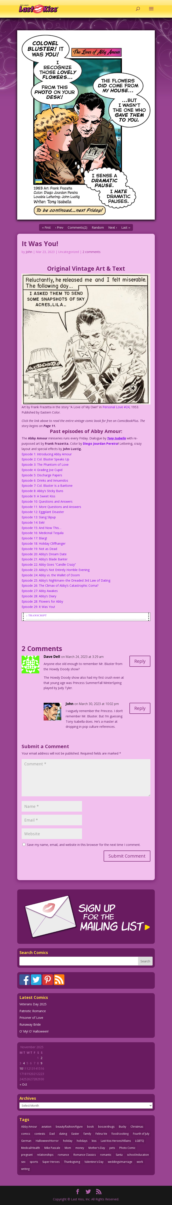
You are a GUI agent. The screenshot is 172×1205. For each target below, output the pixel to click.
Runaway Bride (30, 1024)
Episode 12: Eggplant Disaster (43, 512)
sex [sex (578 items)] (23, 1162)
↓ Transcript (36, 615)
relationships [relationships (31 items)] (45, 1155)
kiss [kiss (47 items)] (94, 1141)
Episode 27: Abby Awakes (40, 591)
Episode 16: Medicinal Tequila (43, 533)
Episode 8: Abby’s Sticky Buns (42, 491)
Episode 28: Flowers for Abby (42, 601)
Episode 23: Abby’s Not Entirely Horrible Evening (56, 570)
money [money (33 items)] (79, 1148)
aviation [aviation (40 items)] (46, 1126)
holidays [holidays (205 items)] (82, 1141)
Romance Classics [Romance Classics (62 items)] (84, 1155)
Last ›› (125, 227)
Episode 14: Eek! (33, 522)
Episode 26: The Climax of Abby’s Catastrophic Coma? (60, 585)
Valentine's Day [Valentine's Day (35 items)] (93, 1162)
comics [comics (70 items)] (25, 1134)
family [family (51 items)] (87, 1134)
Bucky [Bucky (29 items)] (122, 1126)
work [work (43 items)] (140, 1162)
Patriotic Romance (32, 1011)
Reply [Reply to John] (140, 708)
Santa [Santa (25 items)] (119, 1155)
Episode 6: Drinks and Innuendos (45, 480)
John (29, 252)
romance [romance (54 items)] (63, 1155)
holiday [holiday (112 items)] (67, 1141)
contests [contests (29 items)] (39, 1134)
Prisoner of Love (31, 1017)
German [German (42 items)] (26, 1141)
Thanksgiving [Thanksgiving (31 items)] (72, 1162)
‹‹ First (46, 227)
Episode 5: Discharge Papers (42, 475)
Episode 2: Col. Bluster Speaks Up (45, 459)
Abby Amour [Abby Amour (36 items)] (29, 1126)
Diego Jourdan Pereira (100, 443)
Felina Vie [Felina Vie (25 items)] (101, 1134)
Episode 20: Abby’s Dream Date (44, 554)
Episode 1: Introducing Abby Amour (47, 454)
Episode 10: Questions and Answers (47, 501)
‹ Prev (59, 227)
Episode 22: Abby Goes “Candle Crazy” (49, 564)
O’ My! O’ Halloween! (34, 1031)
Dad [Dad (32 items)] (52, 1134)
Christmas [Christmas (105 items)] (137, 1126)
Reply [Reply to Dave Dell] (140, 661)
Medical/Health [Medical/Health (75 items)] (30, 1148)
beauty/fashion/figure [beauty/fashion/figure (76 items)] (69, 1126)
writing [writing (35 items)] (25, 1169)
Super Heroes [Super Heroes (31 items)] (51, 1162)
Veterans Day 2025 (33, 1004)
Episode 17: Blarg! (34, 538)
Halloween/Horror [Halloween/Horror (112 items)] (47, 1141)
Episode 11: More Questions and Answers (51, 507)
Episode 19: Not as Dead (39, 549)
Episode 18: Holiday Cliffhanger (43, 543)
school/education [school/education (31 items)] (138, 1155)
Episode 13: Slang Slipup (39, 517)
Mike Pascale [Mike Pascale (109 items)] (52, 1148)
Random (98, 227)
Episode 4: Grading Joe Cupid (42, 470)
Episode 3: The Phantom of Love (45, 464)
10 (21, 1068)
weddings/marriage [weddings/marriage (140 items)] (120, 1162)
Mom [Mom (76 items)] (68, 1148)
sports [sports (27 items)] (34, 1162)
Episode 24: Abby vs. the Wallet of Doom (51, 575)
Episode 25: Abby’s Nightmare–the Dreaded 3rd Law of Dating (66, 580)
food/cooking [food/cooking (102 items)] (120, 1134)
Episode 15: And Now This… (41, 528)
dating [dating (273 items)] (63, 1134)
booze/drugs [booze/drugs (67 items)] (106, 1126)
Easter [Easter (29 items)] (75, 1134)
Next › (112, 227)
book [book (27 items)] (90, 1126)
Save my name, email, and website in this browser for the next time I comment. (83, 845)
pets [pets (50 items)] (112, 1148)
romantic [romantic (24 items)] (105, 1155)
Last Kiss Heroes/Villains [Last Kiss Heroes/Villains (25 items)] (116, 1141)
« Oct (23, 1084)
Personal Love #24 (116, 407)
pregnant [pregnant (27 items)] (27, 1155)
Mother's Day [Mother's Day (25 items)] (96, 1148)
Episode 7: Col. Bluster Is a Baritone (47, 485)
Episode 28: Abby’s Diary (39, 596)
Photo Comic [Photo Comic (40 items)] (127, 1148)
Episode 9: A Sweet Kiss (38, 496)
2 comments (91, 252)
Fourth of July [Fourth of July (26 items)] (141, 1134)
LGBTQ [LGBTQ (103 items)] (139, 1141)
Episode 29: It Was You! (38, 607)
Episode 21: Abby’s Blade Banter (44, 559)
